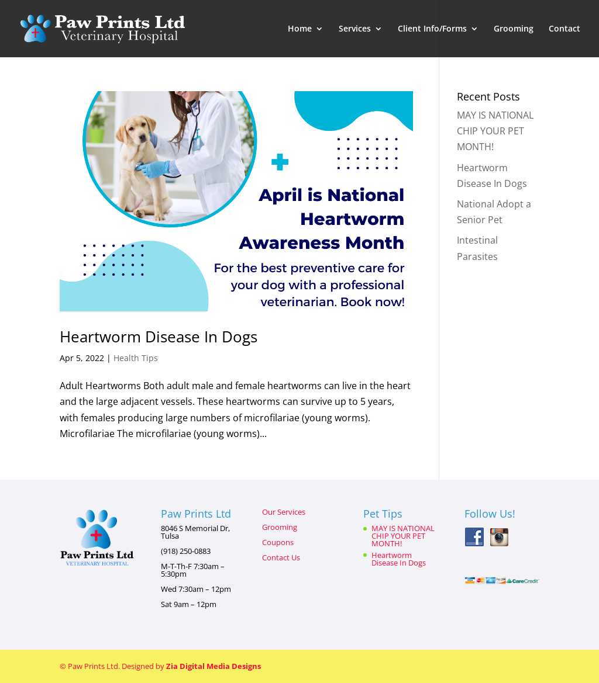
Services (355, 29)
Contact (564, 29)
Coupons (278, 542)
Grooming (513, 29)
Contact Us (281, 557)
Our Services (283, 512)
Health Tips (135, 357)
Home (300, 29)
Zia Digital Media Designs (213, 666)
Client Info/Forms (432, 29)
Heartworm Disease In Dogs (158, 336)
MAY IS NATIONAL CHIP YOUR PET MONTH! (495, 131)
